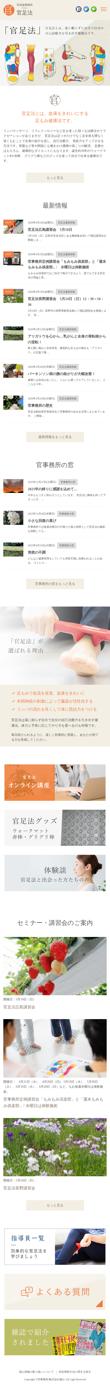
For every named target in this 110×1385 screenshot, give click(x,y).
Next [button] (103, 53)
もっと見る (55, 177)
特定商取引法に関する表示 (75, 1371)
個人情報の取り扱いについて (36, 1371)
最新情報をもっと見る (55, 437)
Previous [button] (6, 53)
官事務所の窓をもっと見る (55, 584)
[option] (55, 53)
